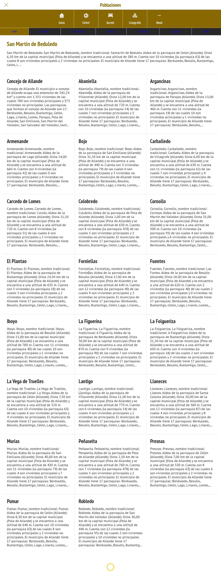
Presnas (157, 441)
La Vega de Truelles (25, 381)
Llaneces (158, 381)
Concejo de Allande (25, 81)
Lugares (175, 31)
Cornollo (158, 201)
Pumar (13, 501)
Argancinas (160, 81)
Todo (14, 31)
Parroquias (78, 31)
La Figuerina (90, 321)
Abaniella (88, 81)
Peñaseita (88, 441)
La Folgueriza (163, 321)
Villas (206, 31)
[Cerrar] (6, 5)
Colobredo (88, 201)
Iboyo (12, 321)
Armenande (17, 141)
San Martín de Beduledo (32, 43)
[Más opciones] (159, 19)
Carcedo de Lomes (24, 201)
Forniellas (88, 261)
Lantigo (86, 381)
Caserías (143, 31)
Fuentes (157, 261)
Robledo (86, 501)
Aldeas (111, 31)
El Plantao (17, 261)
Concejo (44, 31)
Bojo (83, 141)
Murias (13, 441)
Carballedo (160, 141)
